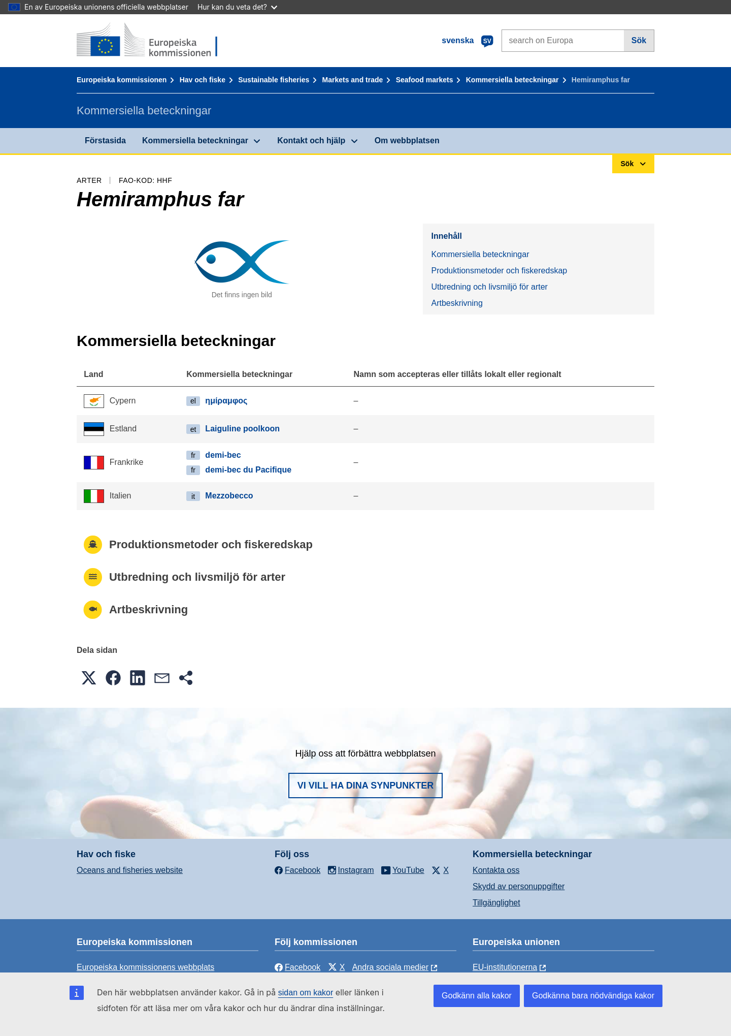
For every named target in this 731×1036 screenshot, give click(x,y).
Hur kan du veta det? (237, 7)
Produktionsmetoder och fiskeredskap (499, 270)
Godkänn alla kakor (477, 995)
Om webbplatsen (407, 140)
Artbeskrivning (456, 303)
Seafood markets (424, 80)
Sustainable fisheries (273, 80)
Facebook (297, 967)
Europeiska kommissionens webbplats (145, 967)
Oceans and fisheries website (130, 870)
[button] (89, 678)
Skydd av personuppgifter (518, 886)
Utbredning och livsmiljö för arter (489, 286)
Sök (639, 40)
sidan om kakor (306, 992)
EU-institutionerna (505, 967)
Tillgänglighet (496, 902)
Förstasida (105, 140)
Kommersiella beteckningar (512, 80)
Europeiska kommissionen (122, 80)
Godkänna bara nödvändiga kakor (593, 995)
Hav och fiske (202, 80)
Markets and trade (352, 80)
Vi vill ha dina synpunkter (365, 785)
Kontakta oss (496, 870)
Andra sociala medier (390, 967)
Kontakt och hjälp (311, 140)
